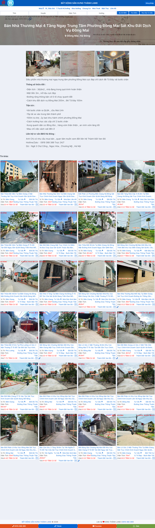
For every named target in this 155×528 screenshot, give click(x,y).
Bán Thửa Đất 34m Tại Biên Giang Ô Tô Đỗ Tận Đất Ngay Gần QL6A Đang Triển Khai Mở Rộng (18, 246)
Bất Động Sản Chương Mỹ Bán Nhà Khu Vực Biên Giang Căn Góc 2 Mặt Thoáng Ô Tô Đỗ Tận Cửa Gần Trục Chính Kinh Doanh (96, 295)
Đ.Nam (107, 261)
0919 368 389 (127, 522)
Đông (146, 261)
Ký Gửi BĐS (123, 13)
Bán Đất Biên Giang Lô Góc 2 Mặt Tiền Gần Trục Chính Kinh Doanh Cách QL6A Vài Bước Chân (134, 346)
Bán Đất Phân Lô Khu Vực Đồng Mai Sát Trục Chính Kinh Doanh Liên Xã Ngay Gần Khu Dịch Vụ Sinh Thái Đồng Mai (57, 397)
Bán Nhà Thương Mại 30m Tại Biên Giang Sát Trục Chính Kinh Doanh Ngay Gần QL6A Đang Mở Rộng (57, 195)
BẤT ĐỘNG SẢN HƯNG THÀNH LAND (36, 522)
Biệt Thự (105, 8)
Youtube (97, 526)
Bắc (31, 161)
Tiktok (58, 526)
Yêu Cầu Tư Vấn (147, 13)
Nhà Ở (41, 8)
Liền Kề (113, 8)
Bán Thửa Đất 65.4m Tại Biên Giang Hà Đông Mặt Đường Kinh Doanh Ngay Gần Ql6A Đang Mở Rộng (96, 246)
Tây (70, 161)
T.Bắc (69, 261)
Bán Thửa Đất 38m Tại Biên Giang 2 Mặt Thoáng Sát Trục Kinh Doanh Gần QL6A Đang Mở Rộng (18, 195)
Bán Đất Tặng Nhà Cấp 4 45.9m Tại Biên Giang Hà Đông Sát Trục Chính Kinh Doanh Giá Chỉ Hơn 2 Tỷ (134, 195)
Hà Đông (3, 161)
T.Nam (146, 161)
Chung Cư (87, 8)
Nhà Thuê (96, 8)
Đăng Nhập (150, 3)
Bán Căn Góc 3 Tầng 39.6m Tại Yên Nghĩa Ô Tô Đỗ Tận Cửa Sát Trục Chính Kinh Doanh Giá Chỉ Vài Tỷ (58, 448)
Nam (30, 261)
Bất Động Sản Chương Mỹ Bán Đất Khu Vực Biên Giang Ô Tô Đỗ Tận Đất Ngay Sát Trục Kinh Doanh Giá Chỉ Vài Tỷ (96, 448)
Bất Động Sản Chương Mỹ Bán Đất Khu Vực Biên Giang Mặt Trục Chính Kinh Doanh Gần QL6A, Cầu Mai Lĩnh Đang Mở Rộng (57, 346)
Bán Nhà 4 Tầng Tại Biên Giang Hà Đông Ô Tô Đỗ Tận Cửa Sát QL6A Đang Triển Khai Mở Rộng (58, 295)
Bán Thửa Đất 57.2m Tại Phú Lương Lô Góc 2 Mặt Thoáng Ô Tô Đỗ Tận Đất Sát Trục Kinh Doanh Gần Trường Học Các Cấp (18, 346)
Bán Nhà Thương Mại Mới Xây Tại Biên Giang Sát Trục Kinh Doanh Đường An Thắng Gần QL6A (134, 295)
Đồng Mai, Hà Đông (78, 35)
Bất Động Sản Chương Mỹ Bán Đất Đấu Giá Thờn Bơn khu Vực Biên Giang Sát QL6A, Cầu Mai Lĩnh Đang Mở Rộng (135, 246)
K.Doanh (62, 213)
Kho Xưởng (76, 8)
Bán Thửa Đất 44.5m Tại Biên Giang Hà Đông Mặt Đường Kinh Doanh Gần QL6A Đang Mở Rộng (18, 295)
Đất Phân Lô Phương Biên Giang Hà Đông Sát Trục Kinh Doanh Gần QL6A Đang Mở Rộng (96, 195)
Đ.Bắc (68, 213)
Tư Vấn (22, 199)
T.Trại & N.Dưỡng (63, 8)
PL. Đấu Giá (50, 8)
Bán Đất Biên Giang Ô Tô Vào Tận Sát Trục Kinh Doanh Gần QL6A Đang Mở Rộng (17, 397)
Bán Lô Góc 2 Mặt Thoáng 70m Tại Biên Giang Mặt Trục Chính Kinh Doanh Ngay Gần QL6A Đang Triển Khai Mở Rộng (135, 448)
